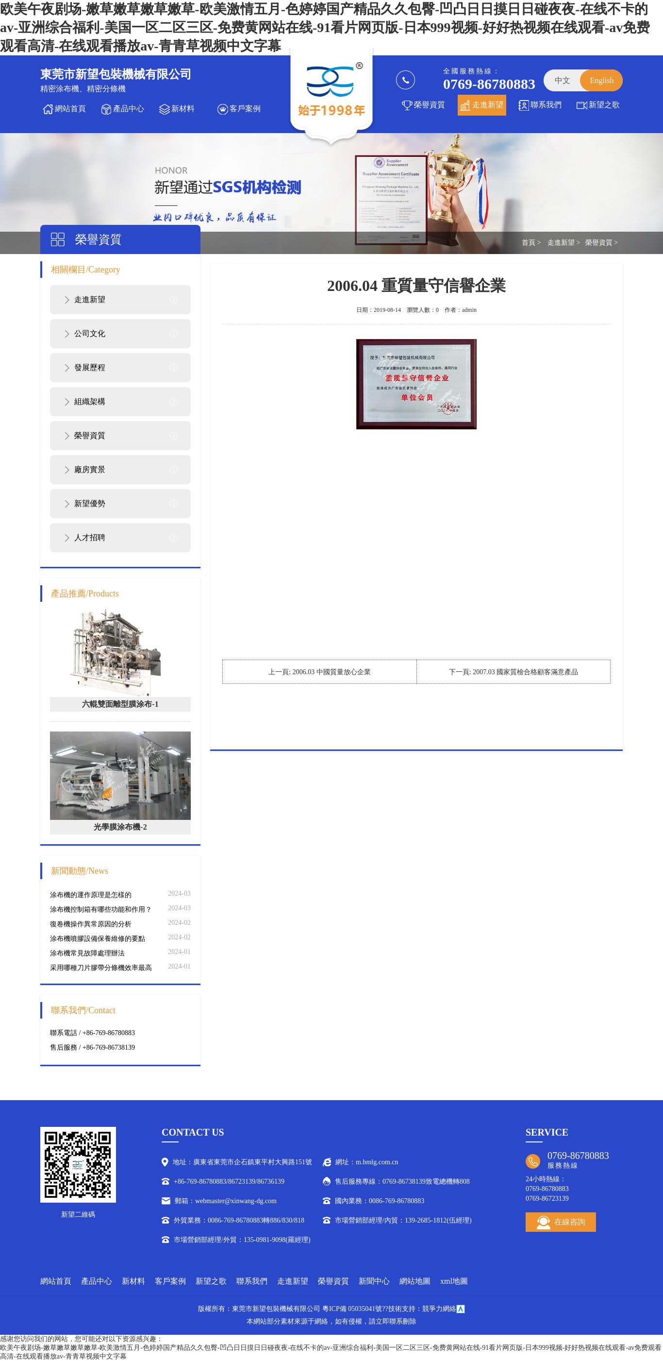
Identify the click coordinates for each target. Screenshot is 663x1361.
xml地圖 (454, 1281)
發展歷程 (89, 367)
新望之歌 (604, 105)
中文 (562, 80)
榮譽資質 (429, 105)
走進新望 (487, 105)
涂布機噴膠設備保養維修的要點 (97, 938)
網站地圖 (415, 1281)
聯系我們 (546, 105)
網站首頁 (70, 108)
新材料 (183, 108)
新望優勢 (89, 503)
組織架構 (89, 401)
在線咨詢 (561, 1222)
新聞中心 (374, 1281)
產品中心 (128, 108)
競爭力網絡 (439, 1308)
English (602, 80)
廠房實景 (89, 469)
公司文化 (89, 333)
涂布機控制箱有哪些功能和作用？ (101, 909)
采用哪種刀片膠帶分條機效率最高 (101, 967)
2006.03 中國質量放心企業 (332, 672)
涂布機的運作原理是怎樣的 (91, 895)
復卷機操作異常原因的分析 (91, 924)
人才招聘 (89, 537)
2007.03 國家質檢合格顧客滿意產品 (525, 672)
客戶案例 (245, 108)
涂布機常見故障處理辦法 (87, 953)
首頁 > (531, 242)
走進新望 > (563, 242)
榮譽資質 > (601, 242)
